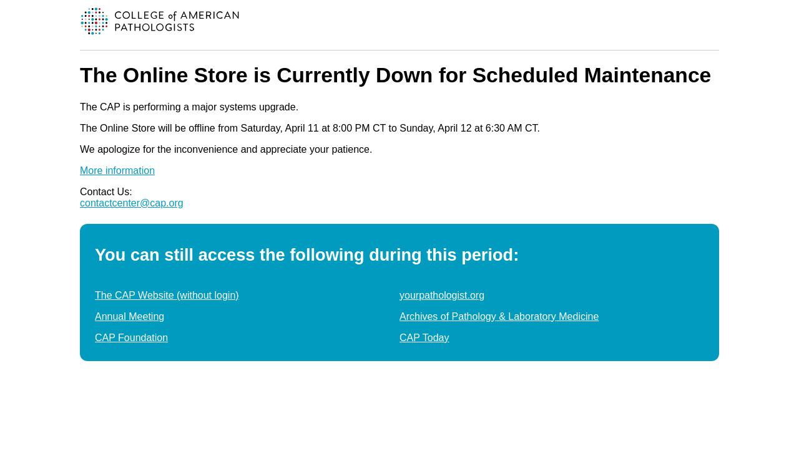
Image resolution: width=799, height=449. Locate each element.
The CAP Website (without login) (167, 295)
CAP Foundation (131, 337)
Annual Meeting (129, 316)
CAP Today (424, 337)
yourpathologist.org (442, 295)
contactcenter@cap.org (132, 203)
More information (117, 170)
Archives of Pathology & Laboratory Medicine (499, 316)
